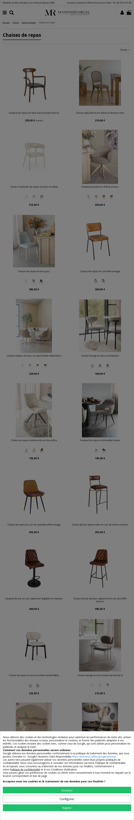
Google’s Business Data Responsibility (50, 756)
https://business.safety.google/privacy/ (94, 756)
